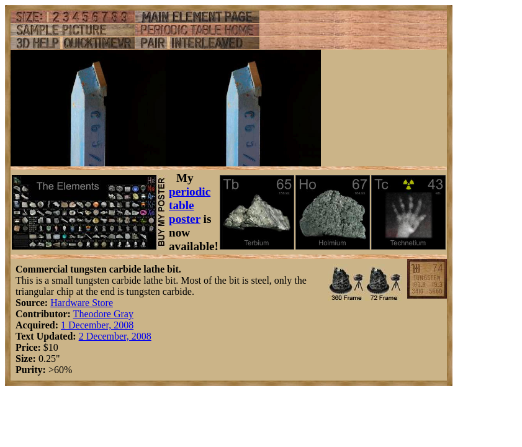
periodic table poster (189, 205)
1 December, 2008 (97, 325)
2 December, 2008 (115, 336)
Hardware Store (81, 302)
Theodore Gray (103, 314)
